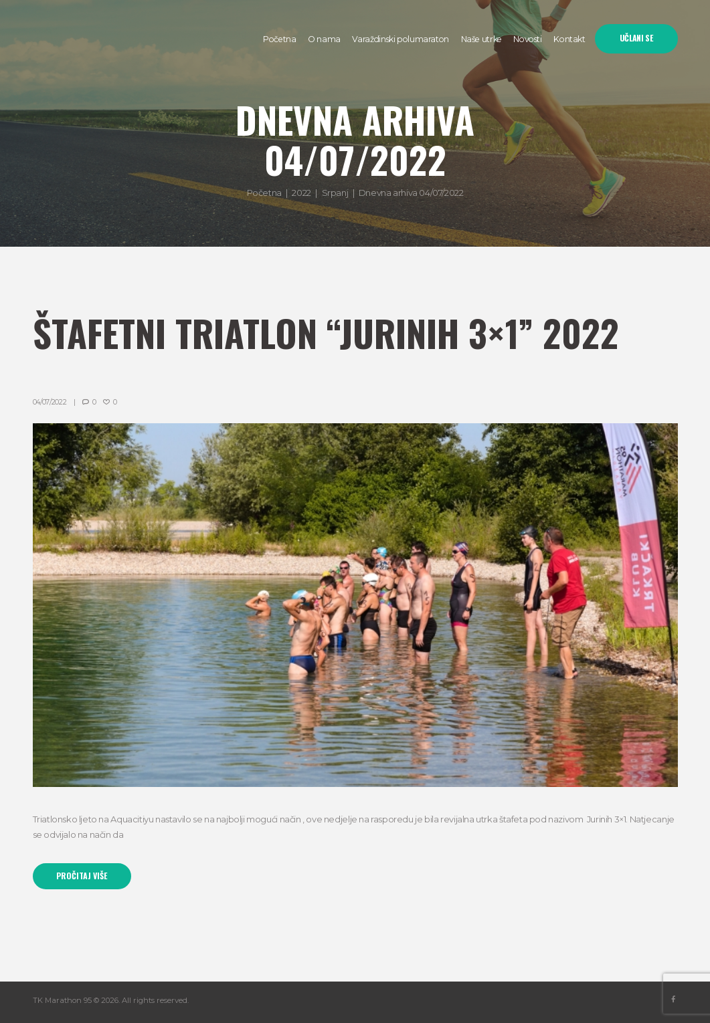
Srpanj (335, 192)
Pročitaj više (81, 876)
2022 (301, 192)
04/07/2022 (50, 402)
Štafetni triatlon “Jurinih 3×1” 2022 (326, 333)
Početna (264, 192)
